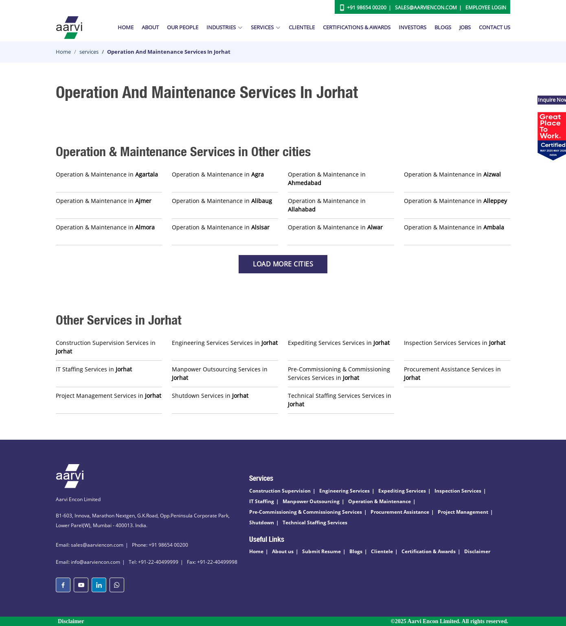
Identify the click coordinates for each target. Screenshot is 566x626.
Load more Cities (283, 264)
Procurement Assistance (400, 511)
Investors (412, 27)
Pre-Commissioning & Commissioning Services (305, 511)
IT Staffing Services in (94, 369)
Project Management (463, 511)
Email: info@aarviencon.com (88, 561)
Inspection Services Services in (454, 343)
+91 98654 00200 (366, 7)
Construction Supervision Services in (106, 347)
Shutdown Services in (210, 395)
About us (283, 551)
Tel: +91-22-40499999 (153, 561)
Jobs (465, 27)
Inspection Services (457, 490)
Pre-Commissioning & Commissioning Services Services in (339, 373)
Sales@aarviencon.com (426, 7)
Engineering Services (344, 490)
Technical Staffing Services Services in (339, 400)
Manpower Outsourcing (311, 501)
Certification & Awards (428, 551)
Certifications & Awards (356, 27)
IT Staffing (261, 501)
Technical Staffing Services (315, 522)
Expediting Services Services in (339, 343)
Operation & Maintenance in (107, 174)
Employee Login (485, 7)
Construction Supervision (280, 490)
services (89, 51)
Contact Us (494, 27)
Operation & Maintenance (379, 501)
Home (126, 27)
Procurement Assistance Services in (452, 373)
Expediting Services (402, 490)
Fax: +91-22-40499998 (212, 561)
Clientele (302, 27)
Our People (182, 27)
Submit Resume (321, 551)
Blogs (442, 27)
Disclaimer (477, 551)
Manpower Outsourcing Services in (220, 373)
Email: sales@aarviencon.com (89, 544)
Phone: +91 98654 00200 (160, 544)
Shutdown (261, 522)
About (150, 27)
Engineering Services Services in (225, 343)
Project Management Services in (108, 395)
